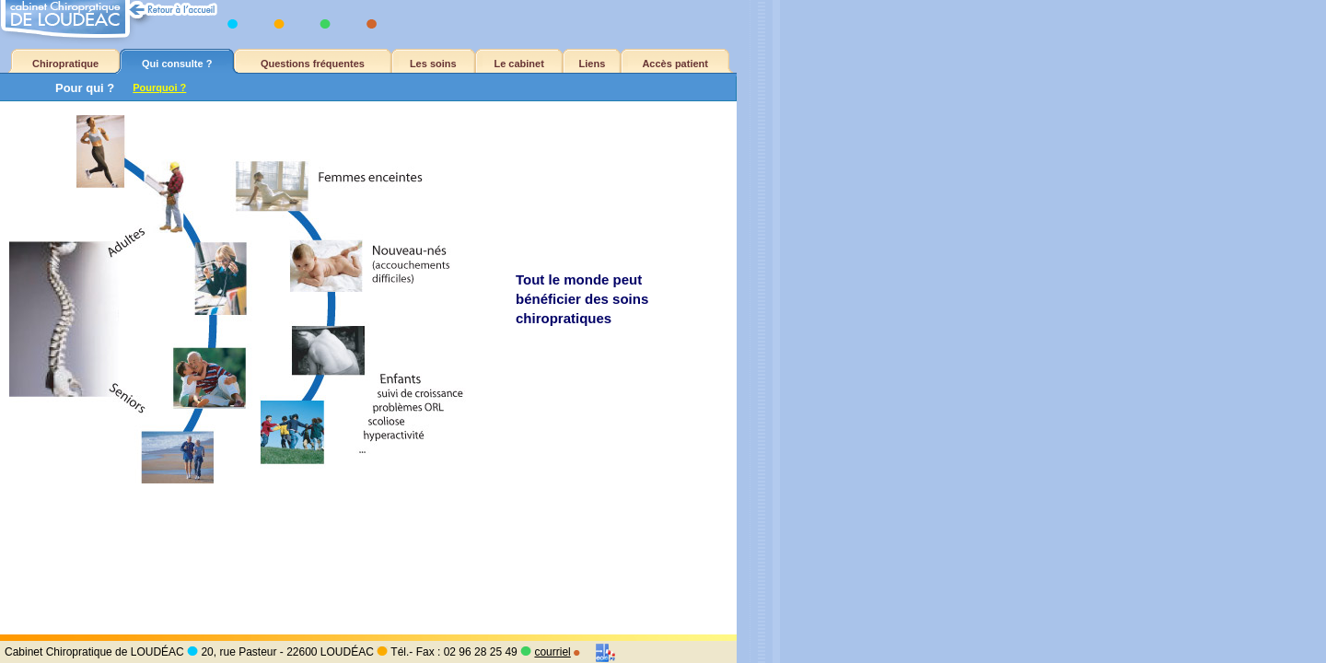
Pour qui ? (84, 88)
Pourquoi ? (159, 87)
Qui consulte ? (177, 63)
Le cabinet (518, 63)
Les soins (433, 63)
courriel (552, 652)
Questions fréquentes (313, 63)
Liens (592, 63)
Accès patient (675, 63)
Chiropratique (65, 63)
